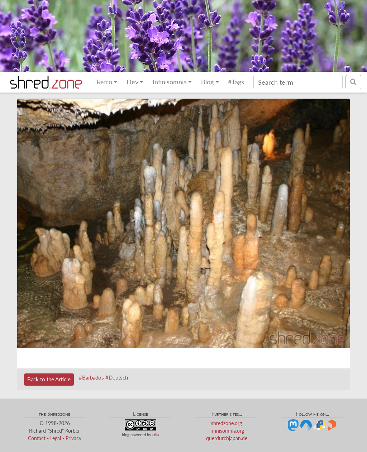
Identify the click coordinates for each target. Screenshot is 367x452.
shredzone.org (226, 423)
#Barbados (91, 377)
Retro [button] (104, 82)
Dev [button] (132, 82)
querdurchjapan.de (226, 438)
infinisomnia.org (226, 431)
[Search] (298, 82)
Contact (37, 438)
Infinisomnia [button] (170, 82)
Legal (55, 438)
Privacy (73, 438)
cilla (155, 434)
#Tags (236, 82)
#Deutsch (116, 377)
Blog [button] (207, 82)
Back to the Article (49, 379)
